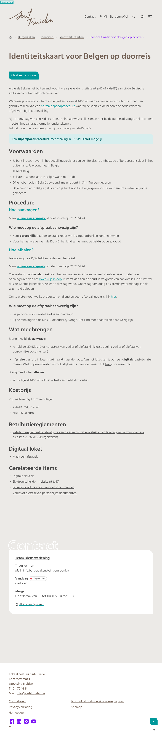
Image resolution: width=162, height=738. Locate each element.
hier (113, 297)
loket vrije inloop (50, 279)
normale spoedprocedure (58, 106)
